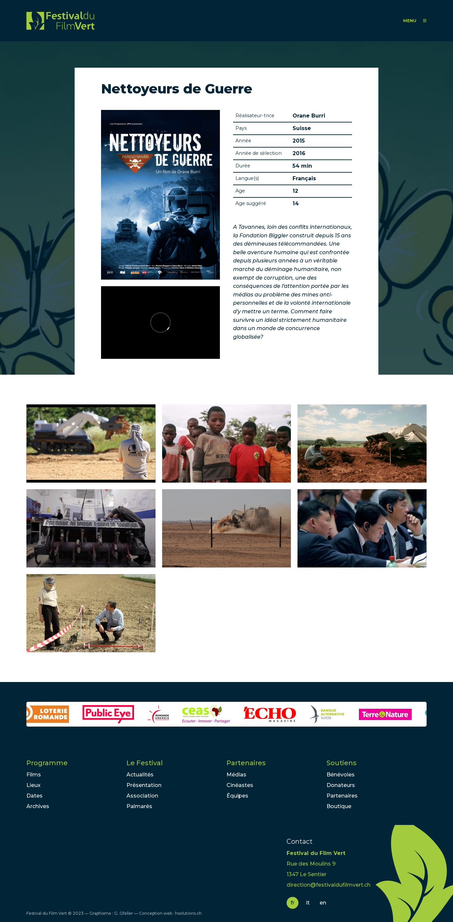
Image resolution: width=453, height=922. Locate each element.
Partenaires (246, 763)
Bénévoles (341, 774)
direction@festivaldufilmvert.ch (328, 885)
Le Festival (144, 763)
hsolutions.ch (188, 913)
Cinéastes (239, 785)
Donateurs (341, 785)
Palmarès (139, 806)
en (323, 903)
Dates (34, 796)
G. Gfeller (123, 913)
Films (33, 774)
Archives (37, 806)
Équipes (237, 796)
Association (142, 796)
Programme (47, 763)
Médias (236, 774)
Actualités (140, 774)
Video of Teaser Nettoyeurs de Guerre (160, 322)
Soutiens (342, 763)
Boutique (339, 806)
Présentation (143, 785)
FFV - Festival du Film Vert (60, 20)
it (308, 903)
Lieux (33, 785)
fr (293, 903)
